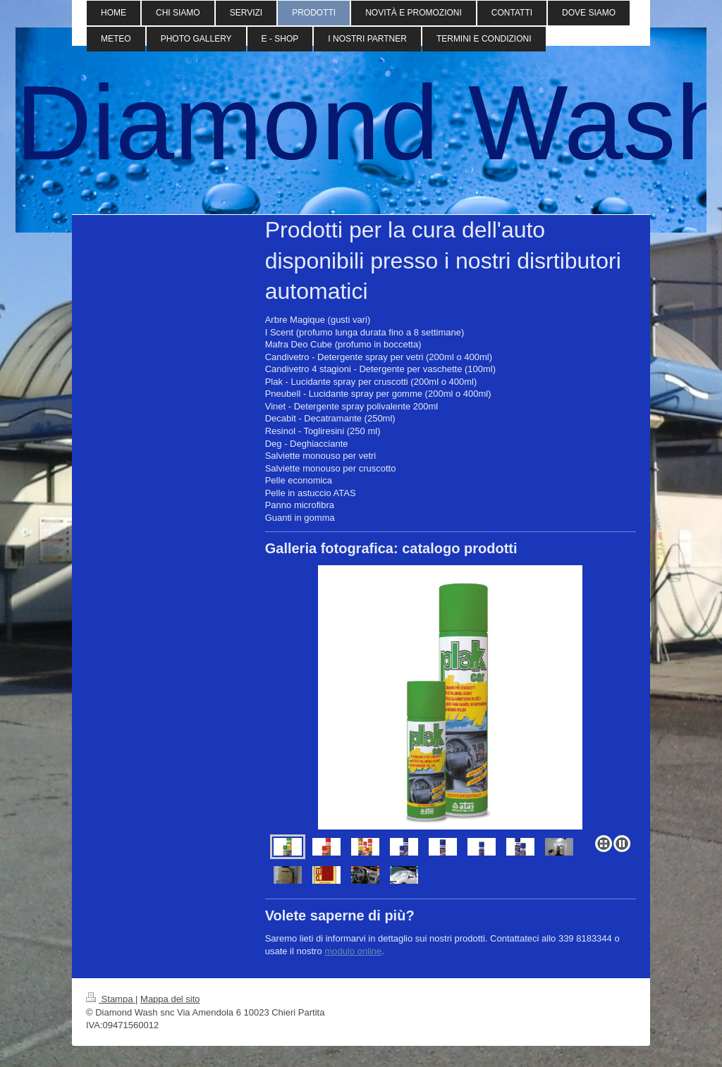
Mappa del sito (170, 999)
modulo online (352, 951)
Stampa (110, 999)
